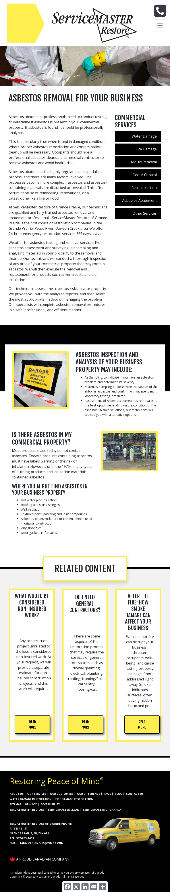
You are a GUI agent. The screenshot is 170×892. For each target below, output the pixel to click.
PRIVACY (31, 804)
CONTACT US (134, 794)
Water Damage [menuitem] (144, 136)
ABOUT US (16, 794)
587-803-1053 (25, 838)
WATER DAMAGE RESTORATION (31, 799)
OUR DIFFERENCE (88, 794)
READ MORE (32, 724)
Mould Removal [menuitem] (144, 161)
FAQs (107, 794)
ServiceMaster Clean (63, 810)
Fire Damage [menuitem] (146, 149)
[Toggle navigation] (160, 25)
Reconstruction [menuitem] (144, 187)
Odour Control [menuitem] (145, 174)
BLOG (118, 794)
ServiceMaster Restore (27, 810)
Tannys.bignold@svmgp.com (41, 843)
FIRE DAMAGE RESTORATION (74, 799)
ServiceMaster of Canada (102, 810)
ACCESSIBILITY (50, 804)
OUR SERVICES (36, 794)
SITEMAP (15, 804)
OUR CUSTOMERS (61, 794)
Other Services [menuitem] (145, 213)
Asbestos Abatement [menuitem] (139, 200)
